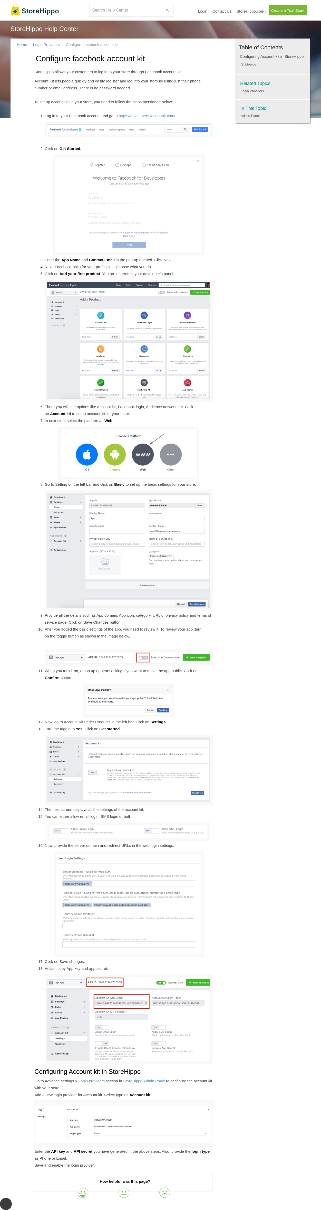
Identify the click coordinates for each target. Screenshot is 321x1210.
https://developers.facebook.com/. (129, 125)
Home (22, 44)
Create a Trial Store (287, 10)
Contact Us (221, 11)
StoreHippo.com (251, 11)
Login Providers (46, 44)
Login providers (92, 1081)
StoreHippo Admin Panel (144, 1081)
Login (202, 11)
